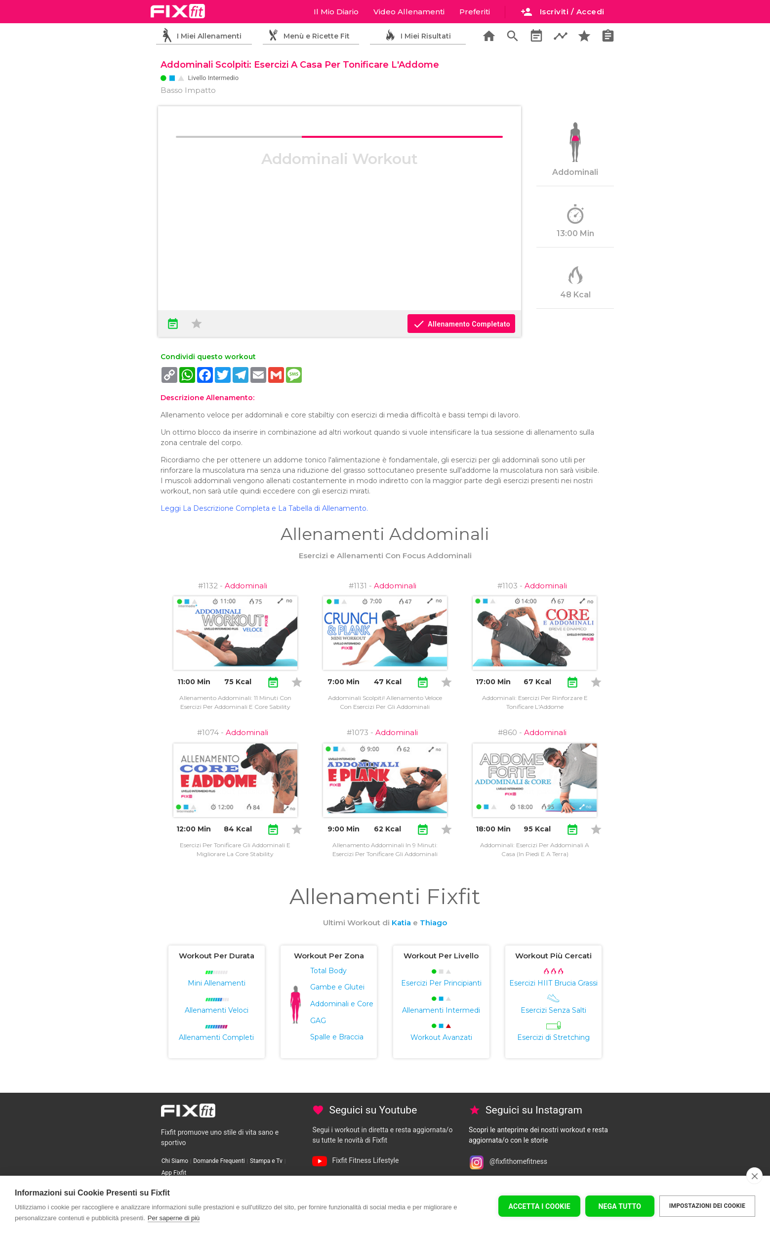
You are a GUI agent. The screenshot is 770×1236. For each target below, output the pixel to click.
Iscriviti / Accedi (563, 12)
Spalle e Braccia (337, 1036)
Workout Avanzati (441, 1037)
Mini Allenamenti (216, 983)
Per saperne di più (174, 1218)
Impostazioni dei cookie (707, 1205)
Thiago (433, 922)
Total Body (328, 970)
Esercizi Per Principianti (441, 983)
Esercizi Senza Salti (553, 1010)
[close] (754, 1175)
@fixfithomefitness (518, 1162)
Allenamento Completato (461, 324)
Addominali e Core (341, 1003)
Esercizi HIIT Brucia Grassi (553, 983)
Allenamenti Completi (216, 1037)
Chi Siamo (175, 1160)
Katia (401, 922)
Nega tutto (619, 1206)
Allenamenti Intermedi (441, 1010)
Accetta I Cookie (539, 1206)
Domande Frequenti (219, 1160)
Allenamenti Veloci (216, 1010)
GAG (318, 1020)
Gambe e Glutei (337, 987)
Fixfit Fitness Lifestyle (365, 1160)
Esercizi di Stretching (553, 1037)
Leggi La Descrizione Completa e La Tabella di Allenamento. (264, 508)
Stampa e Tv (266, 1160)
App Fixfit (174, 1172)
